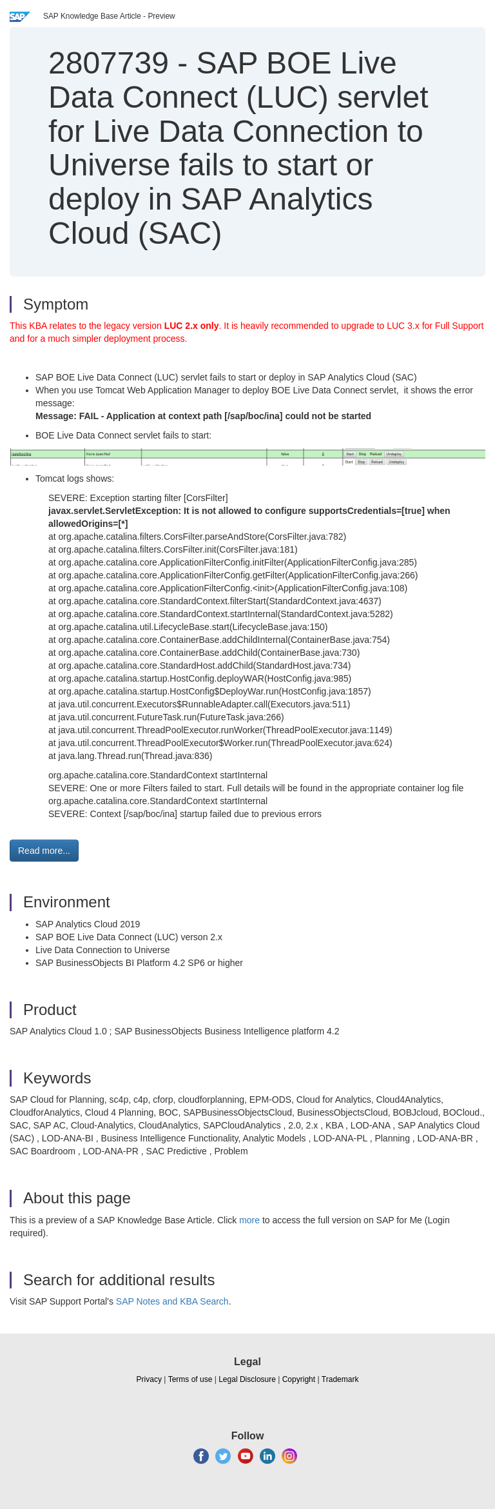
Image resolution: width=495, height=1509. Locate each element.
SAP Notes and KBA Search (172, 1301)
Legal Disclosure (247, 1379)
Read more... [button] (44, 850)
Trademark (340, 1379)
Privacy (149, 1379)
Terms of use (190, 1379)
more (249, 1220)
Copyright (298, 1379)
